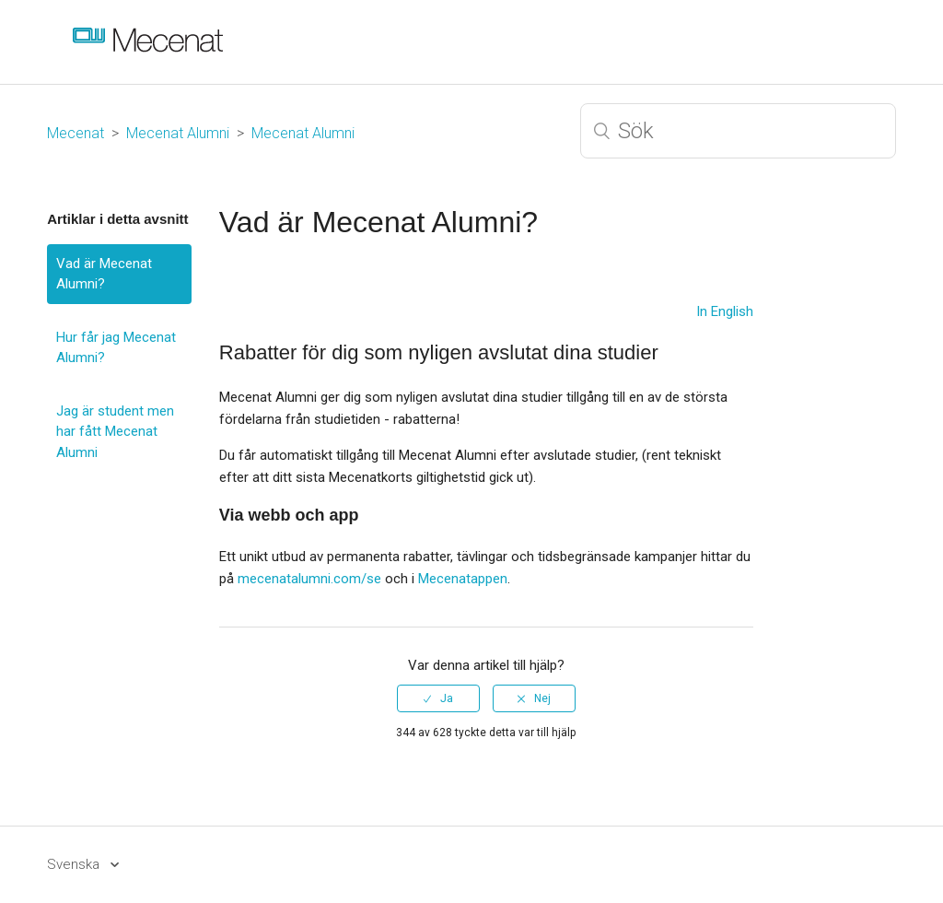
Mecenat (75, 133)
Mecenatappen (462, 578)
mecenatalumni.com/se (309, 578)
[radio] (438, 698)
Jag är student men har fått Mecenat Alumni (115, 432)
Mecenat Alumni (177, 133)
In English (724, 311)
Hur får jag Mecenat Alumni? (116, 348)
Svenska (75, 864)
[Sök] (738, 130)
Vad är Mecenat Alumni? (104, 274)
